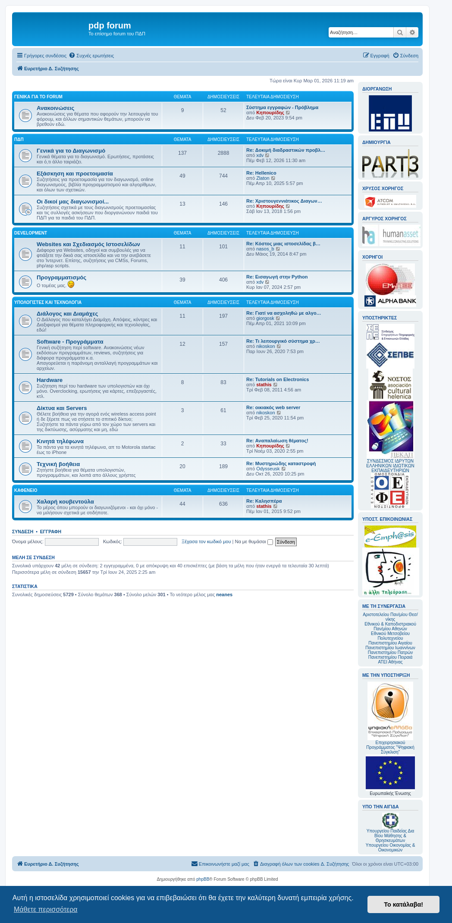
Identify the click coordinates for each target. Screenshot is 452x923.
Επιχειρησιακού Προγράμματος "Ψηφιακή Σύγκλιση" (390, 718)
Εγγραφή (50, 531)
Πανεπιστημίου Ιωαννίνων (390, 647)
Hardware (50, 380)
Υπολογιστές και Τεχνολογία (48, 302)
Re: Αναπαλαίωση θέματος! (277, 440)
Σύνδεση (22, 531)
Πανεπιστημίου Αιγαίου (390, 643)
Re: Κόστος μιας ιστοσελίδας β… (283, 243)
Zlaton (263, 178)
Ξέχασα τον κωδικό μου (206, 541)
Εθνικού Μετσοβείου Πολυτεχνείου (390, 636)
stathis (263, 384)
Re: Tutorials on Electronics (277, 379)
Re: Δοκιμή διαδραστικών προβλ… (285, 150)
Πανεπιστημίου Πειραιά (390, 657)
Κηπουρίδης (270, 112)
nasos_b (265, 248)
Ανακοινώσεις (55, 108)
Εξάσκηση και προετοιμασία (75, 173)
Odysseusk (267, 468)
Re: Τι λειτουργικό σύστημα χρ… (283, 341)
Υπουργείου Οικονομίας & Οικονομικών (390, 847)
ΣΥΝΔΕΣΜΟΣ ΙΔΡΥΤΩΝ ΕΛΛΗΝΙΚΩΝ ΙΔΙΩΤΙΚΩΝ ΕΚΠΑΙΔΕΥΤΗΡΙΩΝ (390, 466)
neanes (224, 594)
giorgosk (265, 318)
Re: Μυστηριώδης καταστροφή (281, 463)
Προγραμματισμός (61, 277)
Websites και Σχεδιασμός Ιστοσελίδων (88, 244)
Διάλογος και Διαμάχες (67, 313)
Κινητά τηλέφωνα (60, 441)
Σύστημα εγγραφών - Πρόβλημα (282, 107)
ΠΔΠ (19, 139)
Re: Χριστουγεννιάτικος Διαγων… (284, 200)
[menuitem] (91, 55)
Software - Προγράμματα (70, 341)
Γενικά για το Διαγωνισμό (71, 150)
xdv (260, 155)
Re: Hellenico (261, 172)
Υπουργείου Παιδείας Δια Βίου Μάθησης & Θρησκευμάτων (390, 836)
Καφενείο (26, 490)
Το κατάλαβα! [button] (403, 904)
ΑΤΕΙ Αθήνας (390, 662)
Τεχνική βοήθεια (58, 464)
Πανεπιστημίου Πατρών (390, 652)
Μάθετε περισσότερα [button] (46, 909)
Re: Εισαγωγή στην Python (277, 276)
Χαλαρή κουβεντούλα (65, 501)
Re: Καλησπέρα (264, 501)
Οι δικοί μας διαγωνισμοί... (73, 201)
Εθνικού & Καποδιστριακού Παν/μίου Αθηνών (390, 626)
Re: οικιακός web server (273, 407)
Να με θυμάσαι (254, 541)
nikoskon (265, 346)
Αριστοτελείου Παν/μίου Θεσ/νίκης (390, 617)
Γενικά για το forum (38, 96)
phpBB (202, 879)
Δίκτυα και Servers (62, 408)
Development (30, 233)
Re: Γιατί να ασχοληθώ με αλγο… (283, 313)
